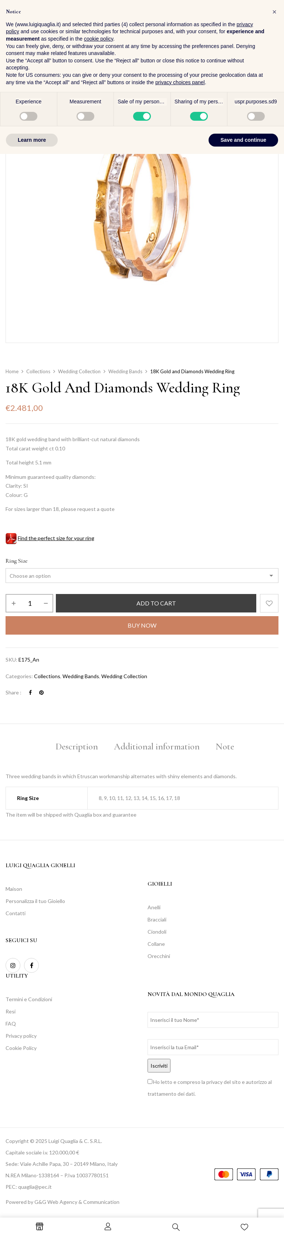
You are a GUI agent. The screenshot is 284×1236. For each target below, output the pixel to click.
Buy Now (142, 625)
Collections (38, 371)
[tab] (76, 748)
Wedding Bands (125, 371)
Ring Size (17, 560)
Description (76, 746)
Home (12, 371)
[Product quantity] (29, 603)
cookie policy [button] (98, 1121)
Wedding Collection (79, 371)
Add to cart (156, 603)
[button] (271, 25)
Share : (13, 692)
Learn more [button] (32, 1222)
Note (225, 746)
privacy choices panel (180, 1164)
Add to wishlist (269, 603)
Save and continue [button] (243, 1222)
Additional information (157, 746)
